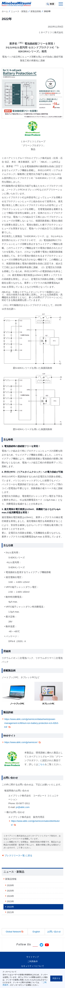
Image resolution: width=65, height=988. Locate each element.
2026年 (10, 885)
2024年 (10, 896)
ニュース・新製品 (19, 11)
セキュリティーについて (32, 966)
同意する (56, 978)
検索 (52, 4)
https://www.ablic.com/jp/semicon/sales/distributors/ (35, 823)
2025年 (10, 890)
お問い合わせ (54, 931)
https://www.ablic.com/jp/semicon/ (22, 742)
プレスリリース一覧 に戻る (18, 855)
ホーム (5, 11)
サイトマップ (32, 957)
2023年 (10, 901)
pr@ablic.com (22, 807)
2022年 (10, 906)
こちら (41, 764)
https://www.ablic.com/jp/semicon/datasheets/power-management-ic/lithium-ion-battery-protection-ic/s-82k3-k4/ (31, 723)
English (36, 931)
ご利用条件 (32, 961)
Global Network (15, 931)
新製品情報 (36, 11)
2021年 (10, 912)
